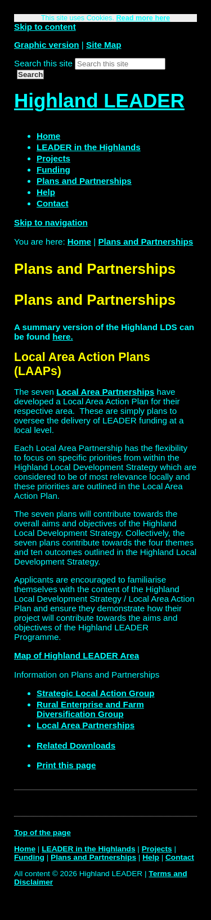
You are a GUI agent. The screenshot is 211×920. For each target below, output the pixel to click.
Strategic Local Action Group (96, 693)
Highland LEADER (99, 100)
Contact (179, 857)
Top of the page (42, 832)
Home (79, 241)
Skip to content (45, 26)
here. (62, 336)
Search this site (43, 63)
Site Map (103, 44)
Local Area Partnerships (105, 391)
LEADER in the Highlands (88, 849)
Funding (29, 857)
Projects (157, 849)
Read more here (143, 18)
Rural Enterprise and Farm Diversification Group (90, 709)
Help (150, 857)
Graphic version (46, 44)
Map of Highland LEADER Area (76, 655)
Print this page (66, 765)
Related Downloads (76, 745)
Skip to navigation (51, 222)
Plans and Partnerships (145, 241)
